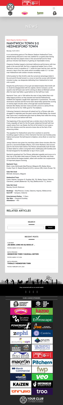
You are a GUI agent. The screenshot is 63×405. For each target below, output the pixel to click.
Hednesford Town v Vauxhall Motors (23, 254)
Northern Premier (21, 40)
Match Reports (11, 40)
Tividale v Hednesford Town (19, 263)
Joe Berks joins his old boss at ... (21, 245)
